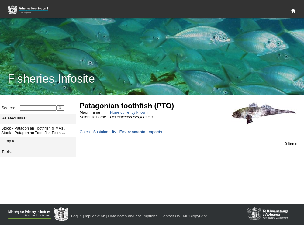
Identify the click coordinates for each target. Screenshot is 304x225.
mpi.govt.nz (95, 216)
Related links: (14, 118)
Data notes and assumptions (132, 216)
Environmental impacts (140, 132)
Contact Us (170, 216)
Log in (76, 216)
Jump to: (9, 141)
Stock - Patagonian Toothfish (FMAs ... (34, 128)
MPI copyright (195, 216)
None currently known (129, 112)
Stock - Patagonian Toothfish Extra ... (33, 132)
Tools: (7, 151)
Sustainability (104, 132)
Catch (85, 132)
